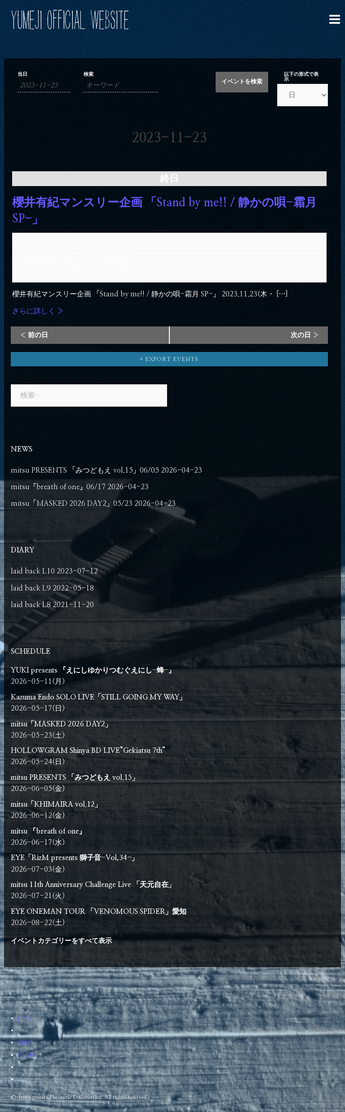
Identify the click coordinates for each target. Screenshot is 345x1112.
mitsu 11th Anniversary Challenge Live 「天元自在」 (93, 884)
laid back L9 (31, 588)
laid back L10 (33, 571)
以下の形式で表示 (301, 77)
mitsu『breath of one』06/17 (58, 487)
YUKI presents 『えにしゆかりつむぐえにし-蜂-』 (93, 670)
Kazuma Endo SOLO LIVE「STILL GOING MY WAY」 (98, 697)
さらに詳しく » (38, 311)
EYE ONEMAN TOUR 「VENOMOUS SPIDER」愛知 (98, 911)
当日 (22, 74)
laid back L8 (31, 604)
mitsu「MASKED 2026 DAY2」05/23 (72, 503)
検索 (88, 74)
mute (26, 1054)
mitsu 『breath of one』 (48, 831)
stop (25, 1042)
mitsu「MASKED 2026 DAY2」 (61, 724)
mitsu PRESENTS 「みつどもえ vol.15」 (75, 777)
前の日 (34, 335)
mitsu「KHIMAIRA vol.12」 (56, 804)
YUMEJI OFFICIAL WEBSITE (70, 20)
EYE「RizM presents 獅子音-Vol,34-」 (74, 857)
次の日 (305, 335)
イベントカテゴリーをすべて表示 (61, 941)
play (25, 1017)
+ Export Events (169, 359)
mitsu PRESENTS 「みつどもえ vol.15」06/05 (85, 470)
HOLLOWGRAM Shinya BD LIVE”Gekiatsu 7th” (88, 750)
